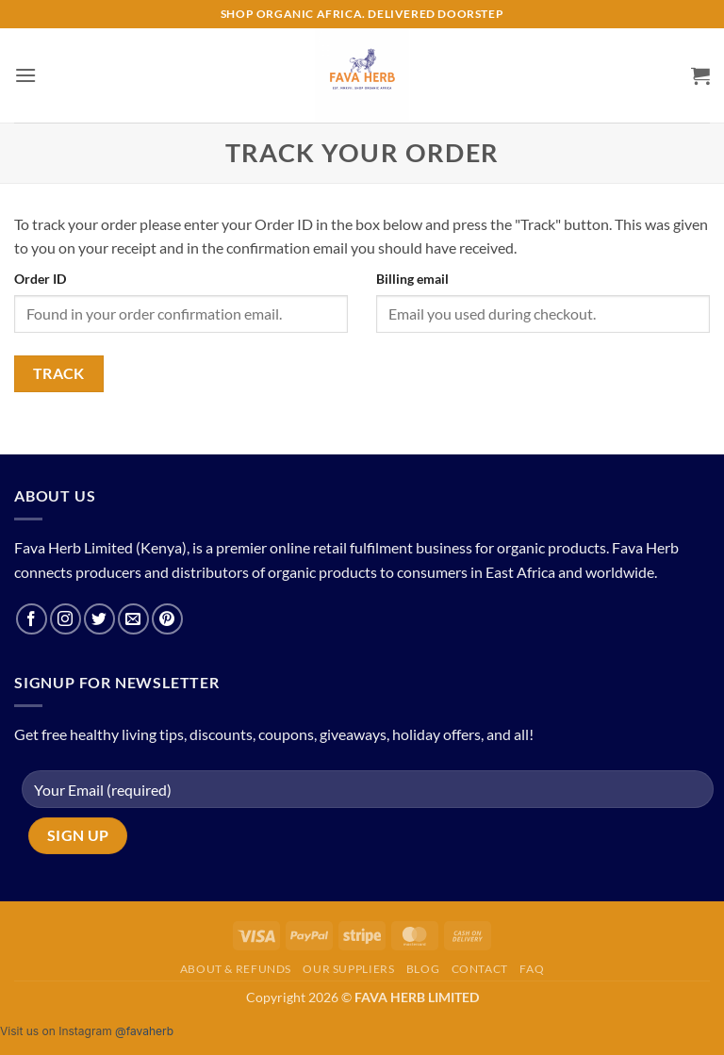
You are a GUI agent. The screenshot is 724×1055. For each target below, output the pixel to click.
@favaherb (144, 1031)
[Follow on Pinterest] (167, 619)
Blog (422, 969)
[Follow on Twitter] (99, 619)
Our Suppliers (348, 969)
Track (59, 373)
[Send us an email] (133, 619)
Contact (480, 969)
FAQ (531, 969)
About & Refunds (235, 969)
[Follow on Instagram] (65, 619)
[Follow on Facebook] (31, 619)
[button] (25, 75)
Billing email (412, 279)
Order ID (40, 279)
